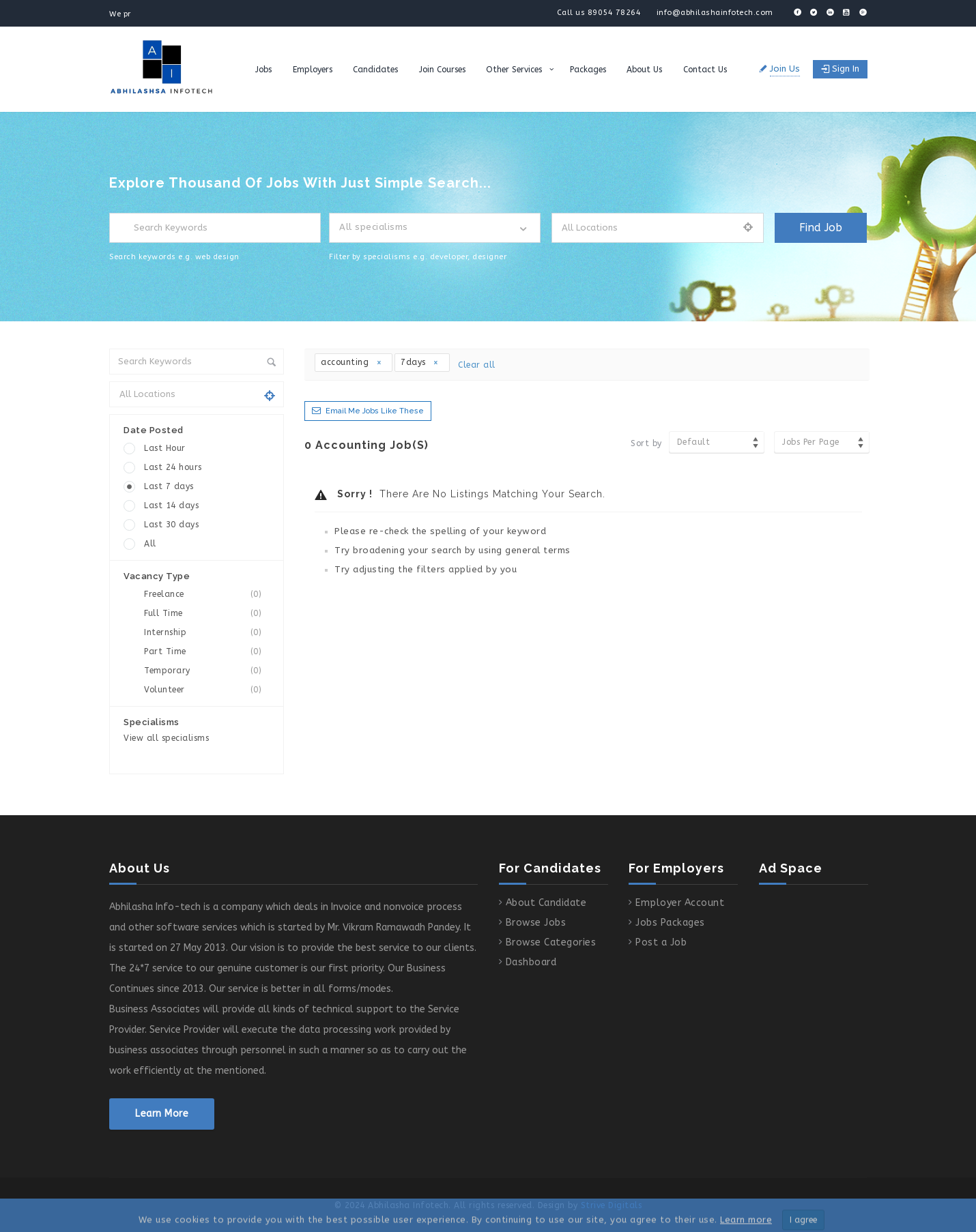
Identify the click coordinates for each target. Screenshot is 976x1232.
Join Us (785, 68)
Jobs (263, 69)
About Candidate (546, 903)
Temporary (207, 671)
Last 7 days (169, 486)
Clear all (477, 365)
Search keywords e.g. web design (174, 256)
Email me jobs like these (375, 411)
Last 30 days (171, 524)
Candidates (375, 69)
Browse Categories (551, 942)
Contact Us (705, 69)
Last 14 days (171, 505)
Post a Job (661, 942)
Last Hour (165, 448)
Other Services (514, 69)
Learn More (161, 1113)
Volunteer (207, 690)
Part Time (207, 652)
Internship (207, 633)
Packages (588, 69)
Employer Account (679, 903)
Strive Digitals (611, 1205)
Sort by (646, 443)
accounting (351, 362)
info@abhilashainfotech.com (715, 12)
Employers (312, 69)
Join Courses (442, 69)
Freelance (207, 594)
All (150, 543)
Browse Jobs (536, 922)
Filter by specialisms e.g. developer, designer (417, 256)
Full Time (207, 613)
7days (420, 362)
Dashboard (531, 962)
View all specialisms (166, 738)
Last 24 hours (173, 467)
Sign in (840, 68)
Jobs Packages (670, 922)
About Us (644, 69)
